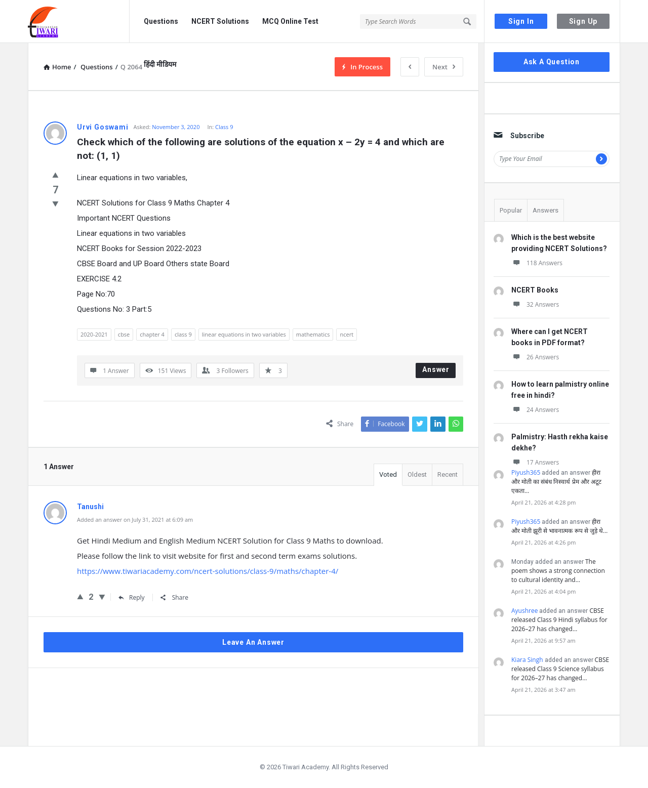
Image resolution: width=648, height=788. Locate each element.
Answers (545, 210)
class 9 (183, 334)
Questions (161, 21)
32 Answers (535, 304)
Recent (447, 474)
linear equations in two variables (244, 334)
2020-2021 (94, 334)
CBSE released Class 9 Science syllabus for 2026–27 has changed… (560, 668)
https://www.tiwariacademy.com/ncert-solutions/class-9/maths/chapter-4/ (207, 571)
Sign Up (583, 21)
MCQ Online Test (290, 21)
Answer (436, 369)
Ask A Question (551, 62)
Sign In (521, 21)
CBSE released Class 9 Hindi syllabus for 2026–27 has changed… (559, 619)
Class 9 (224, 127)
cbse (124, 334)
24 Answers (535, 409)
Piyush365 (525, 472)
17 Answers (535, 462)
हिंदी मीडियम (160, 64)
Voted (388, 474)
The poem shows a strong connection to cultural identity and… (558, 570)
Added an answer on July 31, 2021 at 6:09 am (135, 519)
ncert (346, 334)
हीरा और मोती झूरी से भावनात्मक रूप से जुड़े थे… (559, 526)
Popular (511, 210)
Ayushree (524, 610)
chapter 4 (152, 334)
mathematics (313, 334)
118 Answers (536, 263)
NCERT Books (534, 290)
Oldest (417, 474)
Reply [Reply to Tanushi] (131, 597)
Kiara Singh (527, 659)
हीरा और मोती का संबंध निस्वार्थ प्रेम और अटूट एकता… (556, 481)
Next (443, 66)
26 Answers (535, 357)
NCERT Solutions (220, 21)
